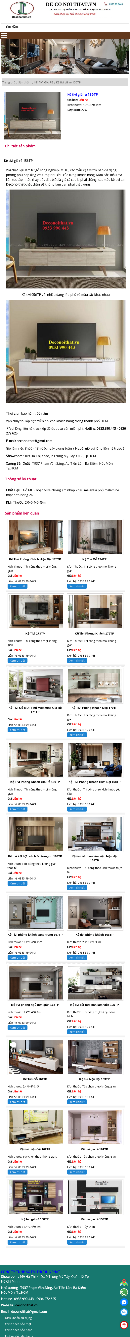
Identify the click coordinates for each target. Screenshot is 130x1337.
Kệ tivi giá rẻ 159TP (94, 1219)
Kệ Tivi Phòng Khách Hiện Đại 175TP (35, 559)
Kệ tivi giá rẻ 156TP (82, 94)
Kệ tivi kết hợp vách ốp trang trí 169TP (35, 856)
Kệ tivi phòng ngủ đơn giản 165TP (35, 1004)
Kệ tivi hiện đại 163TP (94, 1079)
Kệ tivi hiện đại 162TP (35, 1149)
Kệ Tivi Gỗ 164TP (35, 1079)
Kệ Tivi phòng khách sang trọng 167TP (35, 934)
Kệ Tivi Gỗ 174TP (94, 559)
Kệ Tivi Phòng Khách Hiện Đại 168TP (94, 782)
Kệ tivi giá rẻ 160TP (35, 1219)
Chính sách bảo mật (18, 1324)
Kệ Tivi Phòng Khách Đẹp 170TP (94, 707)
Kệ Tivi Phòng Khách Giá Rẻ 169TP (35, 782)
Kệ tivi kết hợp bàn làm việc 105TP (94, 1004)
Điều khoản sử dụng (18, 1318)
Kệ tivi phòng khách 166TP (94, 934)
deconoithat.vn (26, 1305)
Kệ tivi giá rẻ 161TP (94, 1149)
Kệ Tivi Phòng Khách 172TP (94, 633)
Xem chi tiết (17, 586)
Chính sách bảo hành (18, 1330)
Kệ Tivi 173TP (35, 633)
